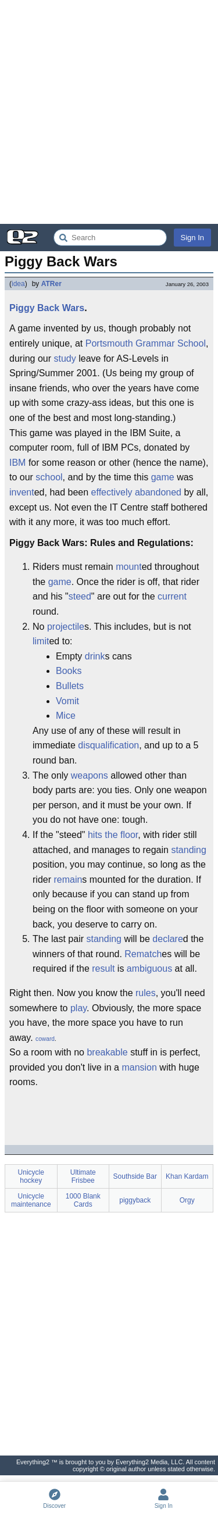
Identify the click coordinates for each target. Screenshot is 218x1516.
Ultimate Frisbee (83, 1176)
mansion (138, 1067)
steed (80, 596)
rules (145, 993)
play (78, 1008)
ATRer (51, 284)
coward (45, 1039)
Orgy (187, 1200)
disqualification (108, 745)
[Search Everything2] (110, 237)
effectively (112, 492)
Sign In (192, 237)
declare (167, 939)
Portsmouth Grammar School (145, 343)
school (48, 477)
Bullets (70, 686)
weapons (89, 775)
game (162, 477)
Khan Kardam (187, 1176)
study (65, 358)
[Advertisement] (109, 112)
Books (68, 671)
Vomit (67, 701)
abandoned (158, 492)
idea (18, 284)
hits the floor (113, 835)
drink (95, 656)
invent (21, 492)
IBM (17, 463)
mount (128, 567)
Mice (66, 715)
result (103, 968)
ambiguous (149, 968)
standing (188, 850)
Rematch (143, 954)
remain (67, 879)
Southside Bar (135, 1176)
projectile (65, 627)
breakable (107, 1052)
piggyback (135, 1200)
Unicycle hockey (31, 1176)
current (172, 596)
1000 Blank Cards (83, 1200)
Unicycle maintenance (31, 1200)
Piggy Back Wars (46, 308)
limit (41, 641)
